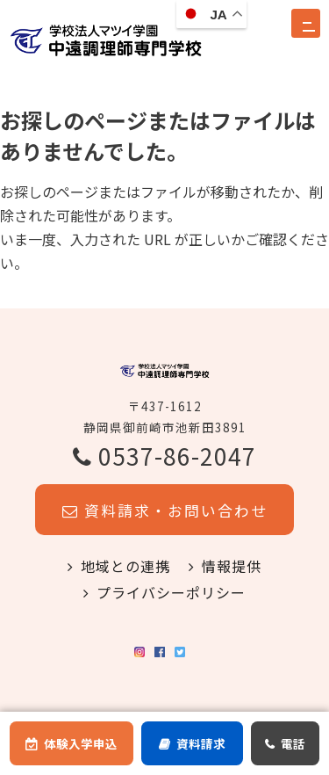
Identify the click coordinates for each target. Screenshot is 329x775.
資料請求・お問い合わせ (165, 529)
